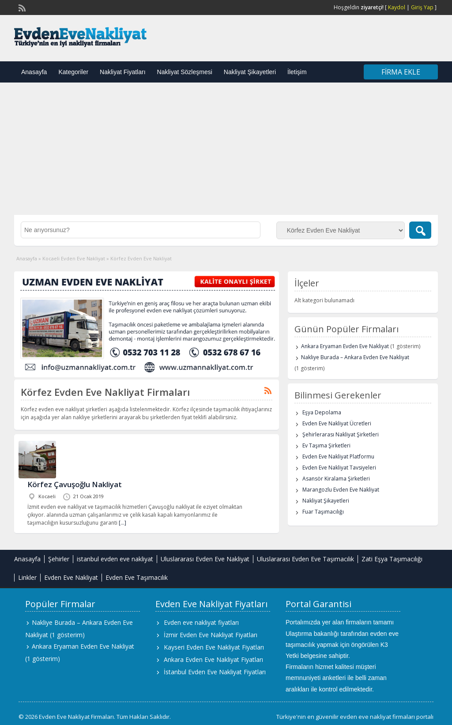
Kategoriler (73, 71)
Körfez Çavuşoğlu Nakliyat (74, 484)
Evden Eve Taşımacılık (136, 577)
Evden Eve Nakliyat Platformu (338, 456)
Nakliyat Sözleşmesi (184, 71)
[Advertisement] (226, 148)
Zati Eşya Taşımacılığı (392, 559)
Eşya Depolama (321, 412)
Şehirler (58, 559)
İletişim (297, 71)
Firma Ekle (400, 72)
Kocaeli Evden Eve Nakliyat (73, 258)
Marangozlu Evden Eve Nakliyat (340, 489)
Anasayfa (34, 71)
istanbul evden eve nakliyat (115, 559)
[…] (122, 522)
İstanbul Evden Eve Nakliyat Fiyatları (215, 672)
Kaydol (396, 7)
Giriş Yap (422, 7)
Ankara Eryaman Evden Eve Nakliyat (345, 346)
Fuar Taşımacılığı (323, 511)
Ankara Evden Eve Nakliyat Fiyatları (213, 659)
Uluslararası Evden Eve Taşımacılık (305, 559)
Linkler (27, 577)
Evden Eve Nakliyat (71, 577)
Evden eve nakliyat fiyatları (201, 622)
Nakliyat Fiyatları (122, 71)
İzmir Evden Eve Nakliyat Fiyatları (210, 635)
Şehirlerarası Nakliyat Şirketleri (340, 434)
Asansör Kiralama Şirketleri (336, 478)
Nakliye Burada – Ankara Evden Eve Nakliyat (355, 357)
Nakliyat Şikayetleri (250, 71)
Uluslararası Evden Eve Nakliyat (205, 559)
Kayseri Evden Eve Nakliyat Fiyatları (214, 647)
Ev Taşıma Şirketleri (326, 445)
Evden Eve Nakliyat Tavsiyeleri (339, 467)
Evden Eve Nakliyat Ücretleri (336, 423)
